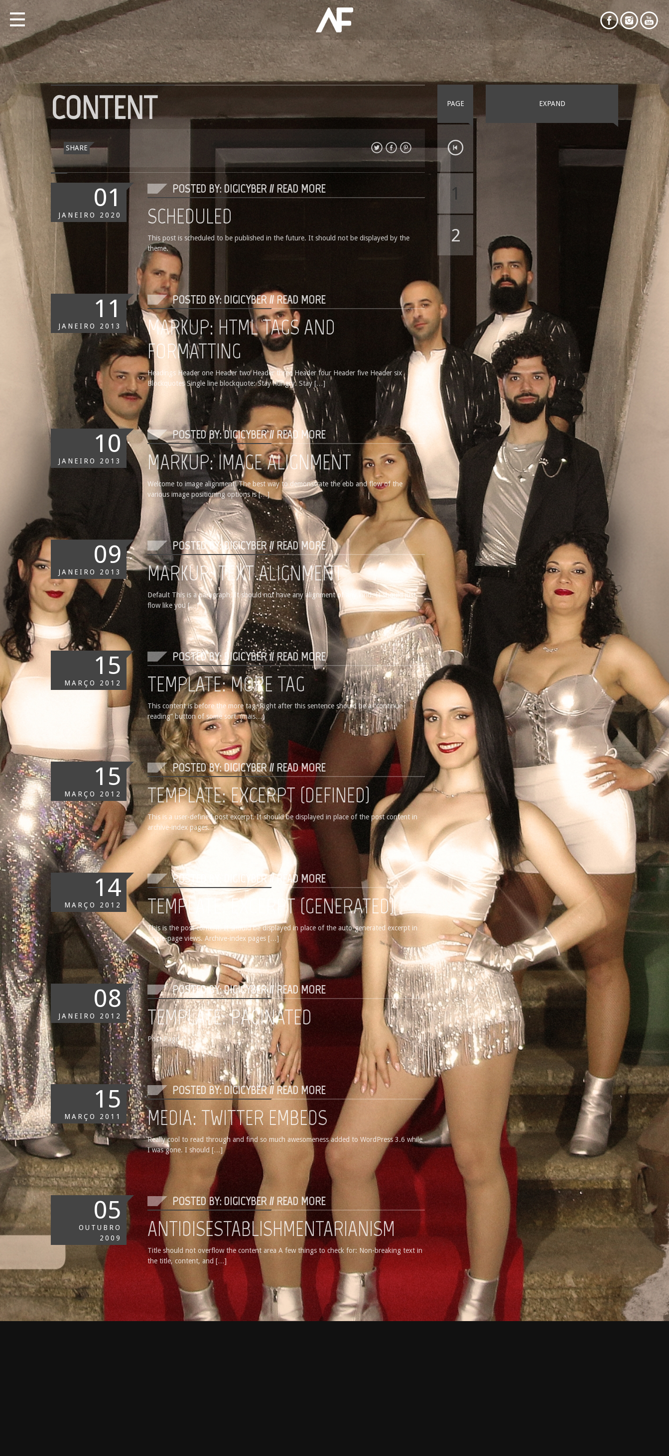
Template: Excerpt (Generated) (271, 906)
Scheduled (189, 216)
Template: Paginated (229, 1017)
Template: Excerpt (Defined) (258, 795)
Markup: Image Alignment (249, 462)
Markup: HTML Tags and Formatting (241, 339)
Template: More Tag (226, 684)
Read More (300, 188)
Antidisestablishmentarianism (271, 1228)
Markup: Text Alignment (245, 573)
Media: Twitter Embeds (237, 1117)
